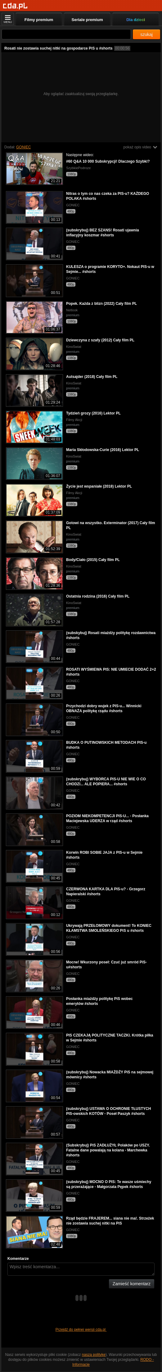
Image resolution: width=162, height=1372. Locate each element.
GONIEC (23, 147)
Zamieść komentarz (132, 1283)
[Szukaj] (66, 34)
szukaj (146, 34)
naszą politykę (94, 1354)
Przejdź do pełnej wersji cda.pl (81, 1329)
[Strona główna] (15, 6)
